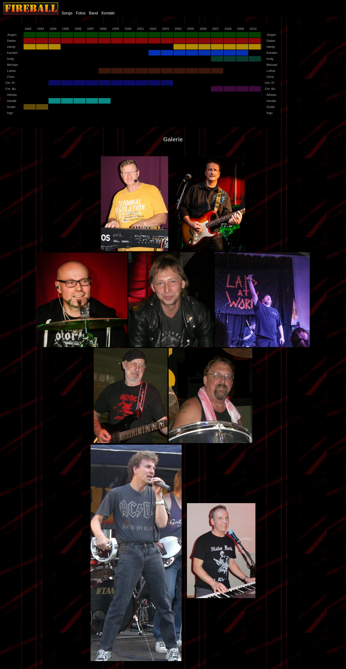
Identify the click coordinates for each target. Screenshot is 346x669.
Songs (67, 13)
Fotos (81, 13)
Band (93, 13)
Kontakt (107, 13)
